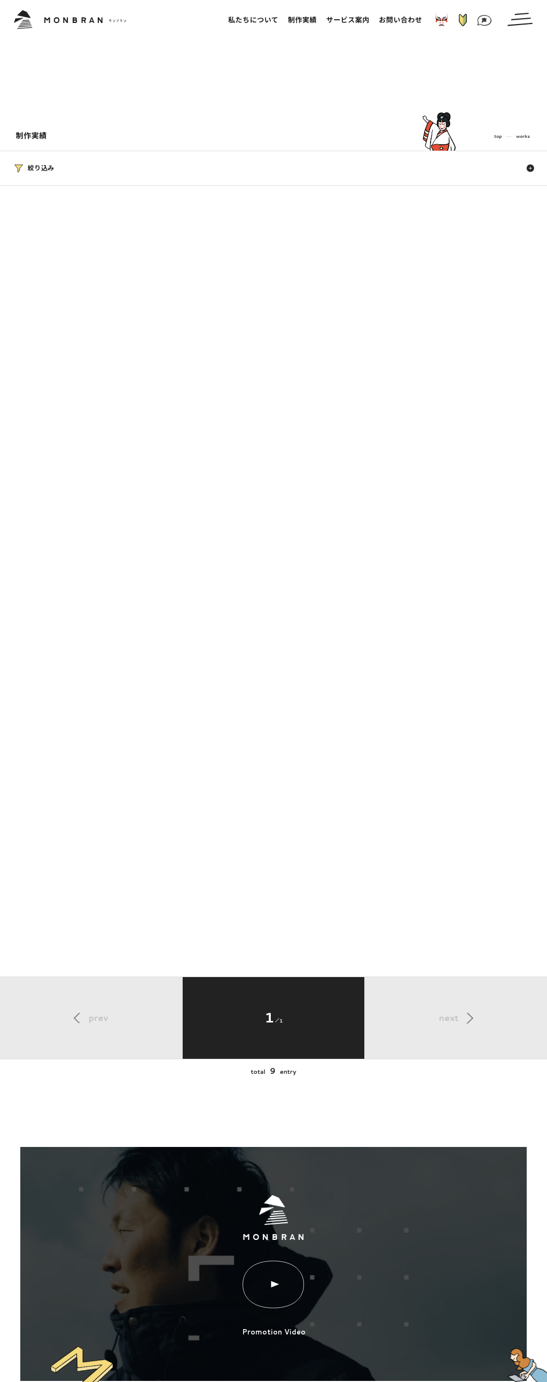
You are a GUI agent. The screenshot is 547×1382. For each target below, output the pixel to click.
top (498, 136)
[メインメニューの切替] (520, 19)
